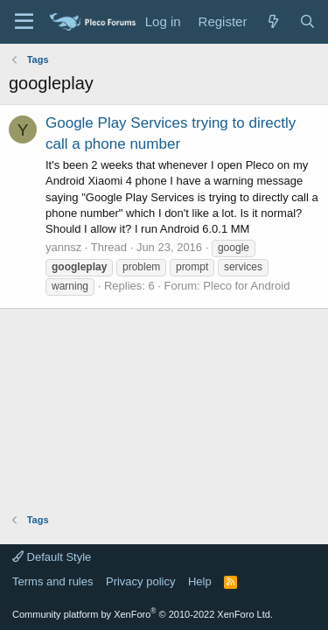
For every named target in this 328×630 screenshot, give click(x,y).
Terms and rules (52, 581)
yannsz (63, 247)
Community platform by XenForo (142, 614)
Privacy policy (140, 581)
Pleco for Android (246, 285)
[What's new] (272, 21)
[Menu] (24, 22)
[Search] (307, 21)
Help (200, 581)
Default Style (51, 557)
